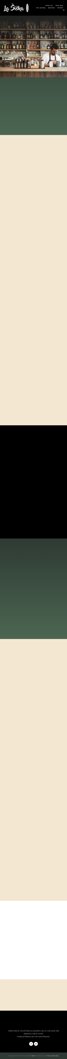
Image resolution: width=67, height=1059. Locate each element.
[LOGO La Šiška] (17, 4)
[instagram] (36, 1044)
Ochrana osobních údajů (52, 1055)
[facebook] (31, 1044)
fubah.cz (34, 1055)
